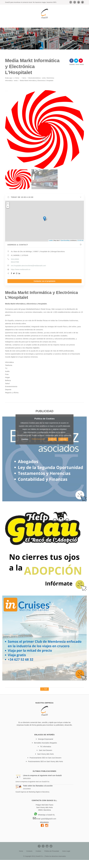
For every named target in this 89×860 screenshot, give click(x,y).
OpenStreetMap (65, 240)
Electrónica (50, 78)
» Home (16, 78)
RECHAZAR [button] (63, 439)
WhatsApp (39, 815)
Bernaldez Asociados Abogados (45, 743)
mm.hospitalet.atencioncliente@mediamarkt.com (28, 266)
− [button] (7, 206)
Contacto (29, 851)
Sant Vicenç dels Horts (45, 754)
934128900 (15, 259)
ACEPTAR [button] (52, 439)
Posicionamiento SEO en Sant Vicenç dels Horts (45, 761)
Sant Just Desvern (45, 750)
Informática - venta (11, 80)
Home (21, 851)
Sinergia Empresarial (45, 739)
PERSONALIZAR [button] (38, 439)
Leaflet (51, 240)
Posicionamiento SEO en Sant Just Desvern (45, 758)
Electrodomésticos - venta (37, 78)
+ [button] (7, 203)
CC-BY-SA (80, 240)
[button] (44, 197)
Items (24, 78)
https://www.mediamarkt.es (20, 269)
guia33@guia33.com (48, 819)
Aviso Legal (66, 851)
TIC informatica (45, 746)
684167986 (15, 262)
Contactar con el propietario (44, 281)
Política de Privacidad (51, 851)
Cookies (38, 851)
